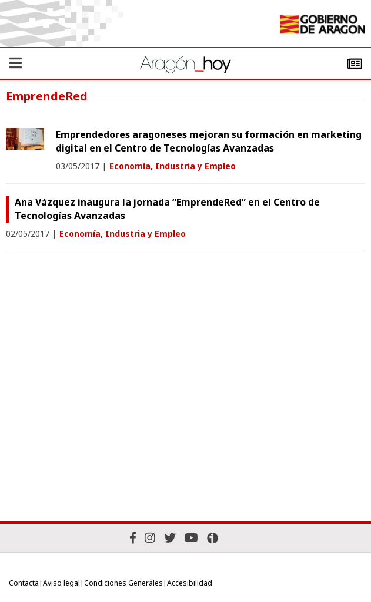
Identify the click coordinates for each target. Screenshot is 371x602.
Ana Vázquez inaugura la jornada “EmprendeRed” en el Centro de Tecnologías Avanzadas (167, 209)
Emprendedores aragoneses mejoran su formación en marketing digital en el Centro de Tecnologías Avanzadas (209, 141)
